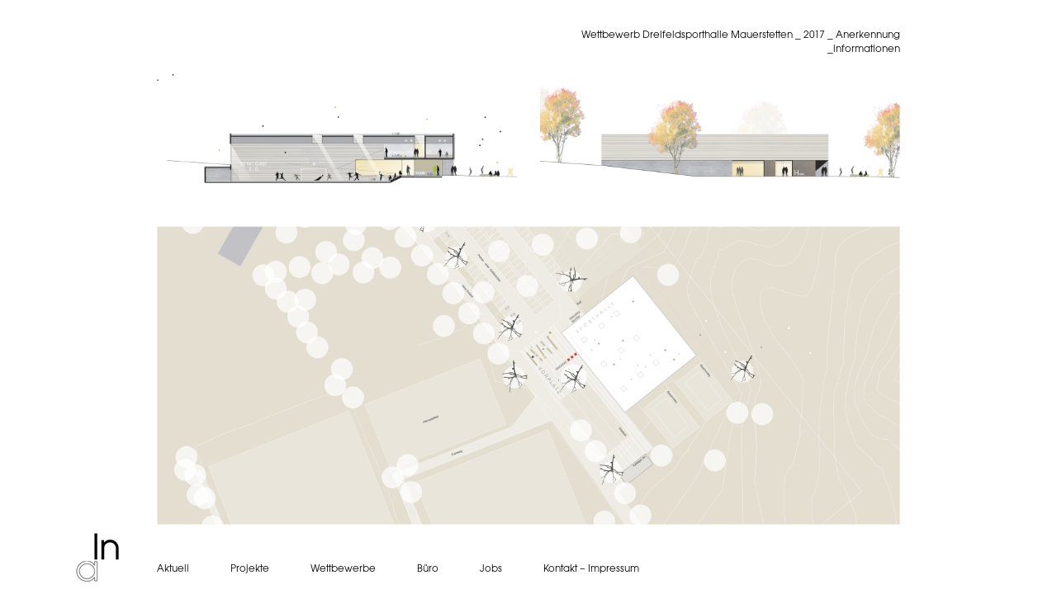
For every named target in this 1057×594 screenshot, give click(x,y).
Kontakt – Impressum (591, 568)
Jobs (491, 568)
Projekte (249, 568)
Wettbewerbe (343, 568)
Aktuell (173, 568)
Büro (427, 568)
